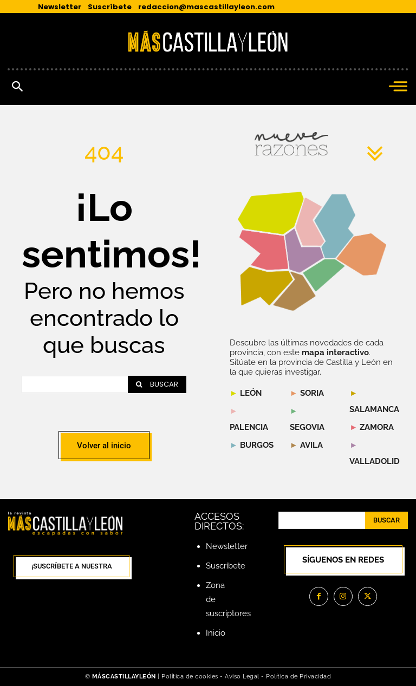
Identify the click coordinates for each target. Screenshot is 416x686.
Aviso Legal (243, 676)
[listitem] (264, 250)
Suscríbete (225, 566)
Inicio (215, 633)
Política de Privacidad (298, 676)
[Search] (157, 384)
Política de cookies (189, 676)
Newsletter (227, 546)
